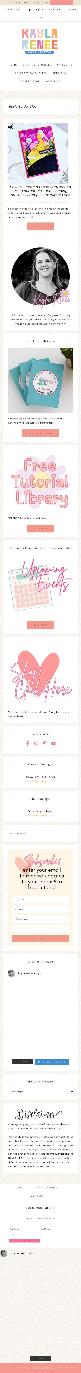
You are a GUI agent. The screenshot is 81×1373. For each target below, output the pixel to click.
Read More (40, 226)
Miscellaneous (61, 202)
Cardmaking (45, 202)
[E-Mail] (24, 1235)
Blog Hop (32, 202)
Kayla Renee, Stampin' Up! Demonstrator (40, 41)
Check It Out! (61, 3)
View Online (32, 781)
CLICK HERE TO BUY (40, 433)
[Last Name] (40, 909)
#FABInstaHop (19, 202)
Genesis (48, 1367)
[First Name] (40, 899)
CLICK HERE (40, 528)
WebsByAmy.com (46, 1368)
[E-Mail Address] (40, 919)
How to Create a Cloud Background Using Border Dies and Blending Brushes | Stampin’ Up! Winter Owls (40, 191)
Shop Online (48, 781)
